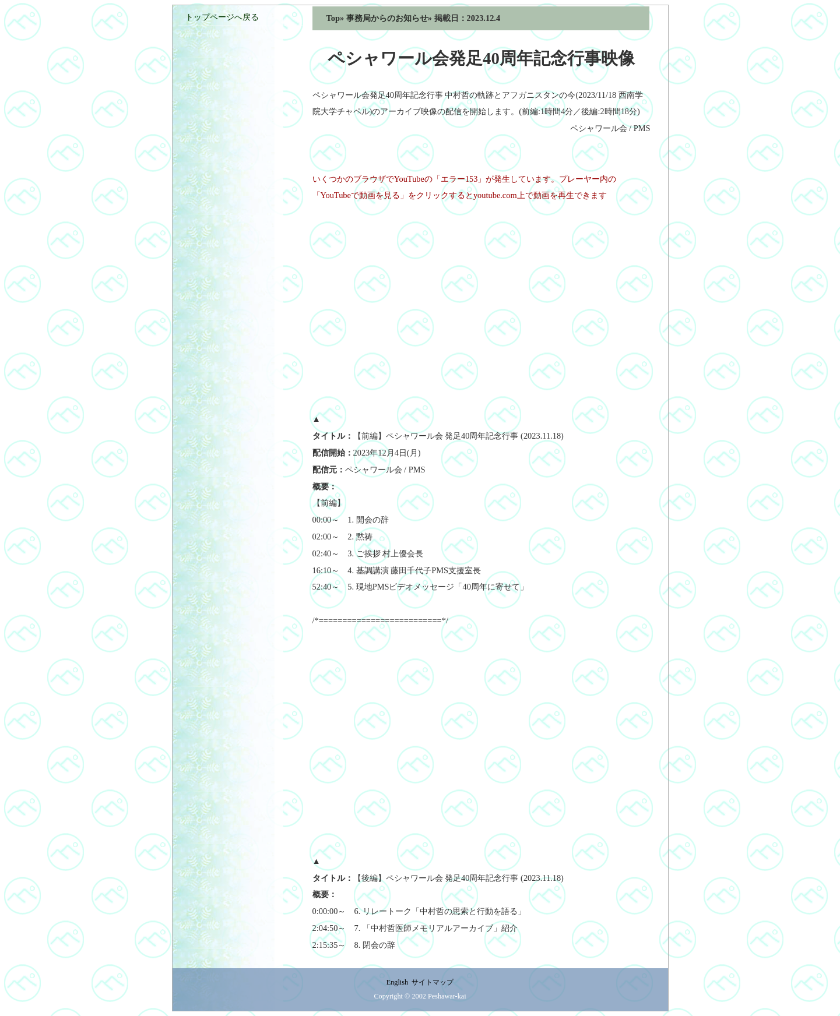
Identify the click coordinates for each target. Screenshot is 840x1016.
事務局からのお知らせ (387, 18)
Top (333, 18)
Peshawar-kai (447, 996)
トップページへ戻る (222, 17)
